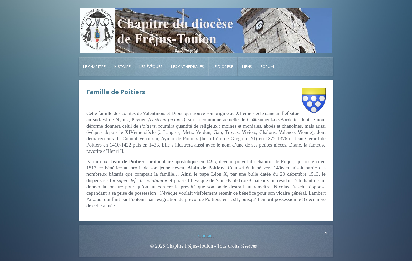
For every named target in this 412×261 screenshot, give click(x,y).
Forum (267, 66)
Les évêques (150, 66)
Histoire (122, 66)
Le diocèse (222, 66)
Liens (247, 66)
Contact (206, 235)
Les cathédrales (187, 66)
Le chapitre (94, 66)
